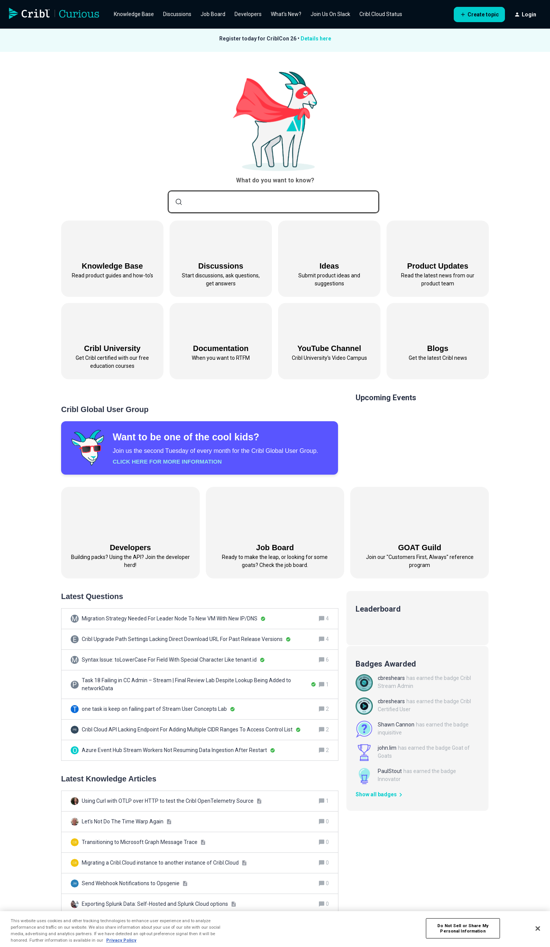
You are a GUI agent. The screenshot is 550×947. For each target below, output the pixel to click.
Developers (248, 14)
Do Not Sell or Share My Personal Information (463, 928)
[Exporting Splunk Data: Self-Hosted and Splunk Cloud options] (159, 904)
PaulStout (390, 771)
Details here (316, 38)
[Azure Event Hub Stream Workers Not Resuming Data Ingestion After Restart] (178, 750)
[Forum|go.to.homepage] (54, 14)
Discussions (177, 14)
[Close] (537, 928)
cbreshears (391, 678)
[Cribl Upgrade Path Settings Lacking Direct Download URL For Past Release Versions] (186, 639)
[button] (479, 14)
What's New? (286, 14)
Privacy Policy (121, 940)
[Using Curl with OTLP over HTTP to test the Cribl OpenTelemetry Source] (172, 801)
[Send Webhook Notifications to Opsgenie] (135, 883)
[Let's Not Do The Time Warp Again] (126, 821)
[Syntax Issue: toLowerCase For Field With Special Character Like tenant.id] (173, 659)
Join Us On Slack (330, 14)
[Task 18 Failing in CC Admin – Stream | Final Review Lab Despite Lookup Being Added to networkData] (199, 684)
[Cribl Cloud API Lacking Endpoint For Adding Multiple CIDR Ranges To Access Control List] (191, 729)
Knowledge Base (134, 14)
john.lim (387, 748)
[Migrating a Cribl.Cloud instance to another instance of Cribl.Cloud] (164, 862)
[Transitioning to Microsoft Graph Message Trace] (143, 842)
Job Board (213, 14)
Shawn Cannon (396, 725)
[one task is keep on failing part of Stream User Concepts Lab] (158, 709)
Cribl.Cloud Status (380, 14)
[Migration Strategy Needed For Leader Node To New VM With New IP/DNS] (173, 618)
